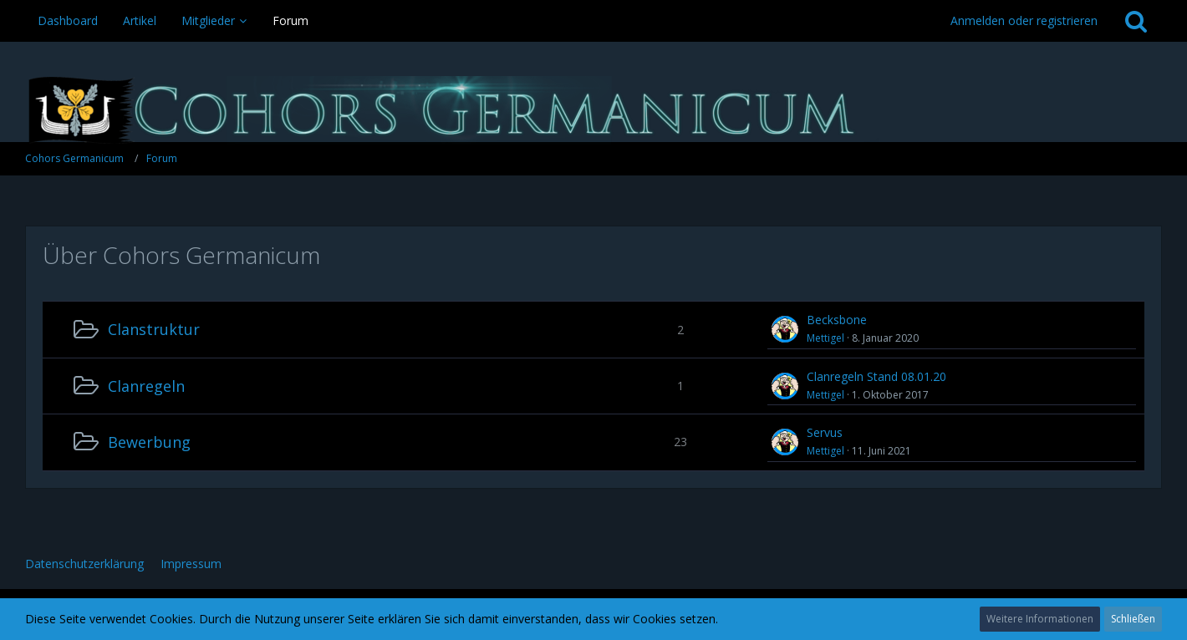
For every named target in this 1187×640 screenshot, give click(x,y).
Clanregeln (146, 386)
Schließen (1133, 619)
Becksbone (837, 320)
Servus (825, 432)
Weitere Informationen (1039, 619)
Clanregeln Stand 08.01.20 (876, 376)
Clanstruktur (154, 329)
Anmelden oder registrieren (1024, 20)
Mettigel (825, 338)
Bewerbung (149, 442)
